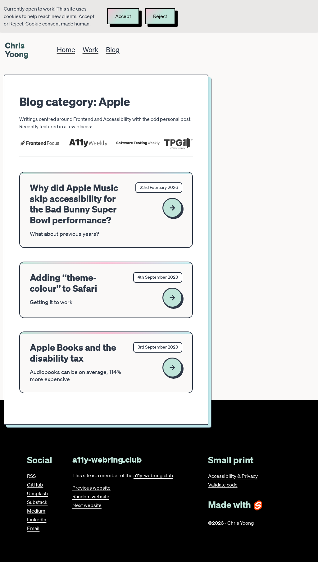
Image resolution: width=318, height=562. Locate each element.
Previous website (91, 488)
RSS (31, 476)
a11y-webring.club (153, 475)
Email (33, 528)
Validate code (223, 485)
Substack (37, 502)
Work (90, 49)
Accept (123, 16)
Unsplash (37, 493)
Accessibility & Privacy (233, 476)
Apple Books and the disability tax (73, 352)
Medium (36, 511)
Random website (90, 496)
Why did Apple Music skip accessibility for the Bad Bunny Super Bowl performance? (74, 203)
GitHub (35, 485)
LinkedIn (36, 519)
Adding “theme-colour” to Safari (63, 283)
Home (66, 49)
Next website (87, 505)
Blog (113, 49)
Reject (160, 16)
